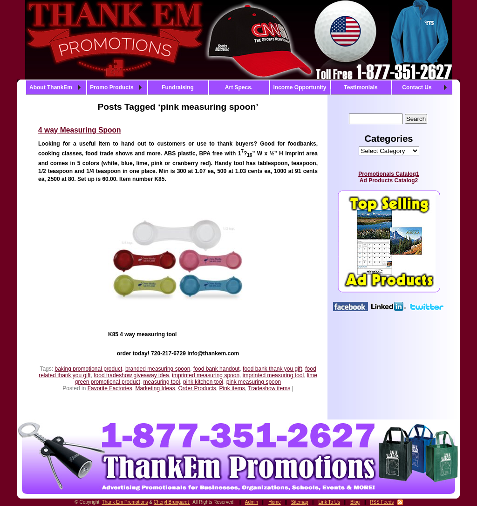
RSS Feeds (382, 502)
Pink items (232, 388)
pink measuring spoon (253, 382)
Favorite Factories (110, 388)
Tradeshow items (269, 388)
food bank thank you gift (272, 369)
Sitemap (299, 502)
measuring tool (161, 382)
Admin (251, 502)
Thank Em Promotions (125, 502)
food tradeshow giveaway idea (131, 375)
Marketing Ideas (155, 388)
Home (274, 502)
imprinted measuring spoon (205, 375)
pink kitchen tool (203, 382)
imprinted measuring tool (273, 375)
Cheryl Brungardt (172, 502)
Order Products (197, 388)
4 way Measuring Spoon (79, 130)
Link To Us (330, 502)
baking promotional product (88, 369)
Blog (355, 502)
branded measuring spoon (157, 369)
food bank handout (216, 369)
